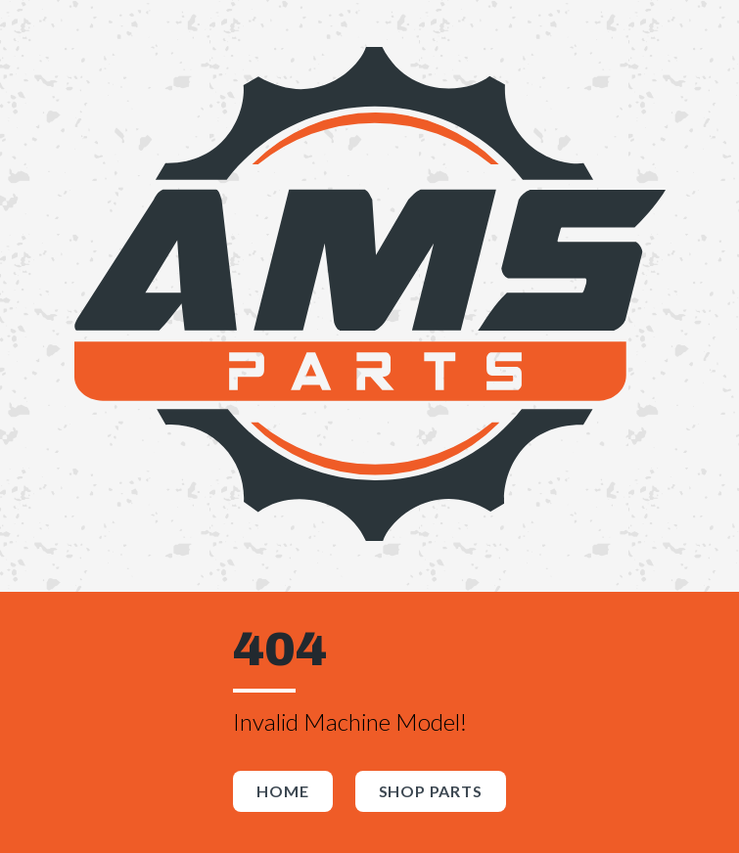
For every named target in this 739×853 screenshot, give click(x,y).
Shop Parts (431, 791)
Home (282, 791)
